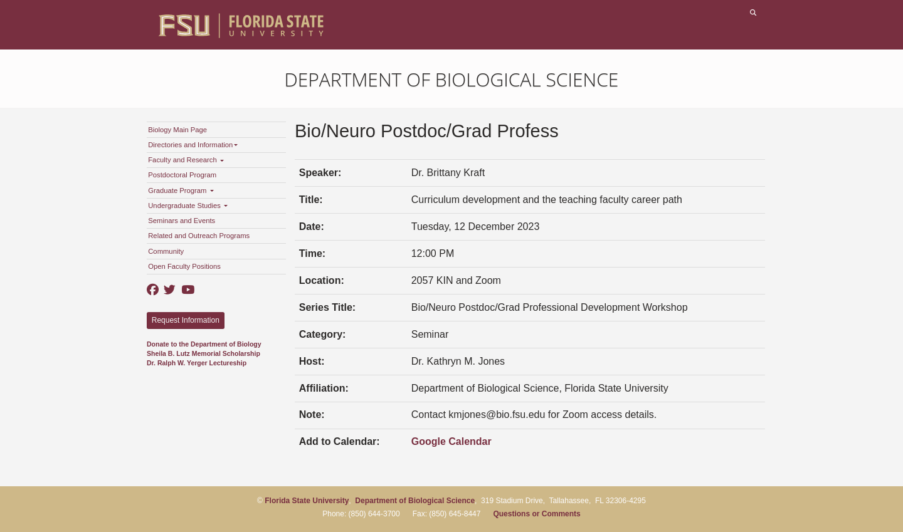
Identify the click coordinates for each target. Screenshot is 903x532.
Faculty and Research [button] (186, 160)
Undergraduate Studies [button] (188, 205)
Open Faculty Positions (184, 266)
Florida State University (307, 500)
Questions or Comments (536, 513)
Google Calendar (451, 441)
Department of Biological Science (452, 79)
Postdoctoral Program (182, 175)
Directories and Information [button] (193, 145)
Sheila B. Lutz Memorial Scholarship (203, 353)
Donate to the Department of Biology (204, 344)
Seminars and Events (181, 220)
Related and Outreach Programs (199, 235)
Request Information (185, 320)
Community (166, 251)
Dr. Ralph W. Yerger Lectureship (196, 363)
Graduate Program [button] (180, 190)
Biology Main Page (177, 129)
